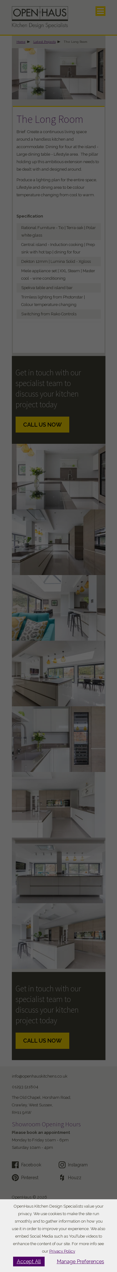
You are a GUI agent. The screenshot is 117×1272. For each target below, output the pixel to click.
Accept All (29, 1261)
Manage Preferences (80, 1261)
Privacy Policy (62, 1251)
